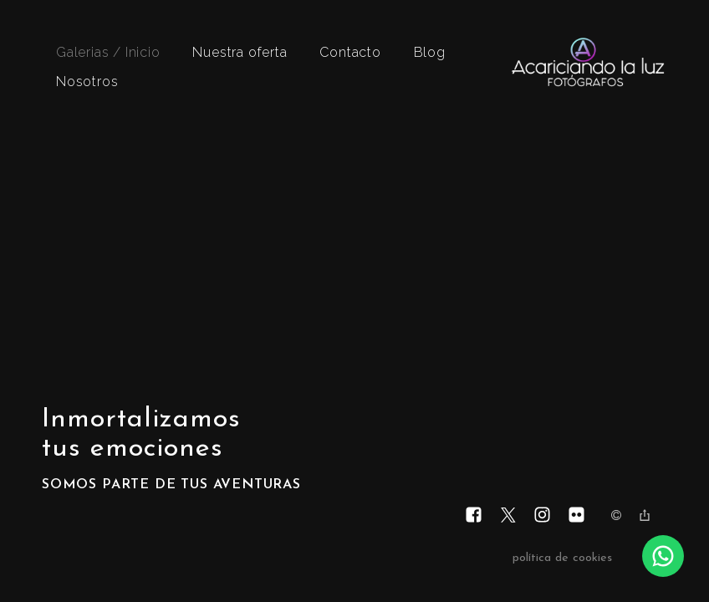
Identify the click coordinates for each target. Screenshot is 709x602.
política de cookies (562, 558)
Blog (430, 52)
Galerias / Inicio (108, 52)
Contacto (349, 52)
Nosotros (87, 81)
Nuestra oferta (239, 52)
